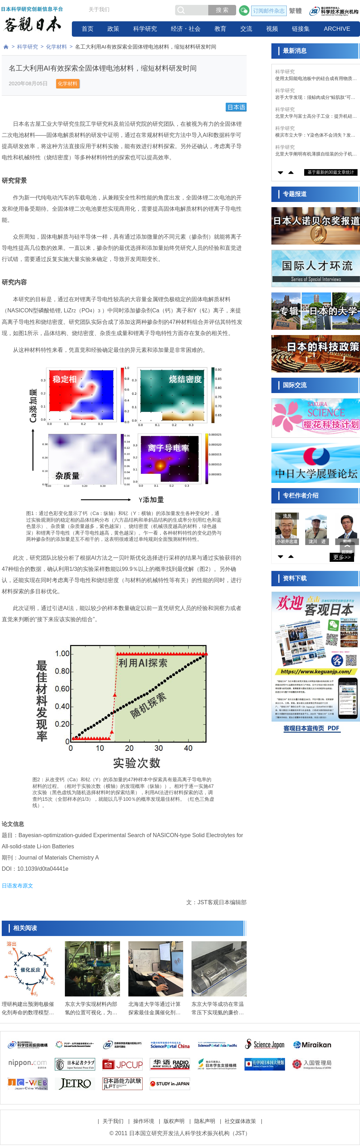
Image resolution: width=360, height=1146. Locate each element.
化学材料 (56, 47)
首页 (87, 29)
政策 (113, 29)
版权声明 (174, 1121)
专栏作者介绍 (300, 495)
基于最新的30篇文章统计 (331, 172)
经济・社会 (186, 29)
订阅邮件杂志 (269, 11)
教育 (220, 29)
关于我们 (99, 9)
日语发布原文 (17, 885)
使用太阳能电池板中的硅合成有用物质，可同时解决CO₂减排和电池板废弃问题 (316, 79)
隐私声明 (204, 1121)
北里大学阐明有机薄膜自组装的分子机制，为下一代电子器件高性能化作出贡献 (316, 154)
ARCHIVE (337, 29)
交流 (246, 29)
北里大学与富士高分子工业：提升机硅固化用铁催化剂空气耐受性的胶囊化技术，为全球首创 (316, 116)
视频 (272, 29)
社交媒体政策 (240, 1121)
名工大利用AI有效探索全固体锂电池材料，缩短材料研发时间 (145, 47)
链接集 (301, 29)
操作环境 (143, 1121)
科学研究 (145, 29)
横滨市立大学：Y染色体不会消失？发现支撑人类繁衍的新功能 (315, 135)
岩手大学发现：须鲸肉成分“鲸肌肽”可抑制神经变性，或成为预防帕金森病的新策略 (316, 98)
